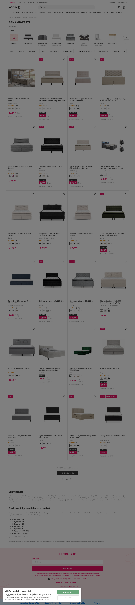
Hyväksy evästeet (68, 592)
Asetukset (68, 598)
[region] (42, 595)
